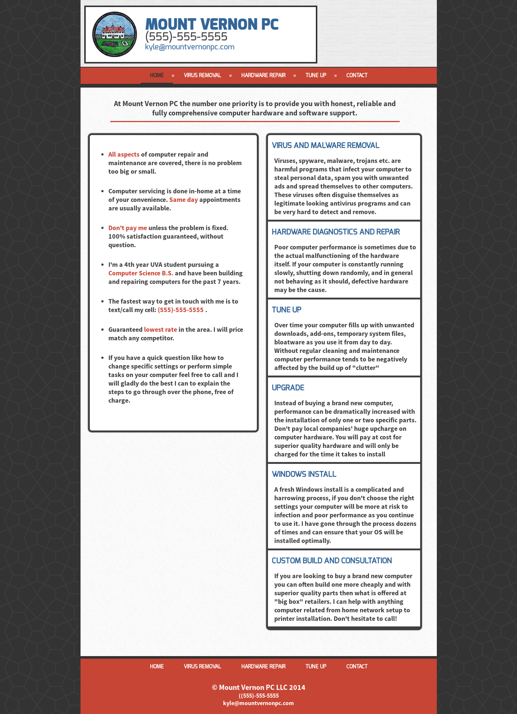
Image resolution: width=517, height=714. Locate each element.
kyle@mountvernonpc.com (190, 47)
